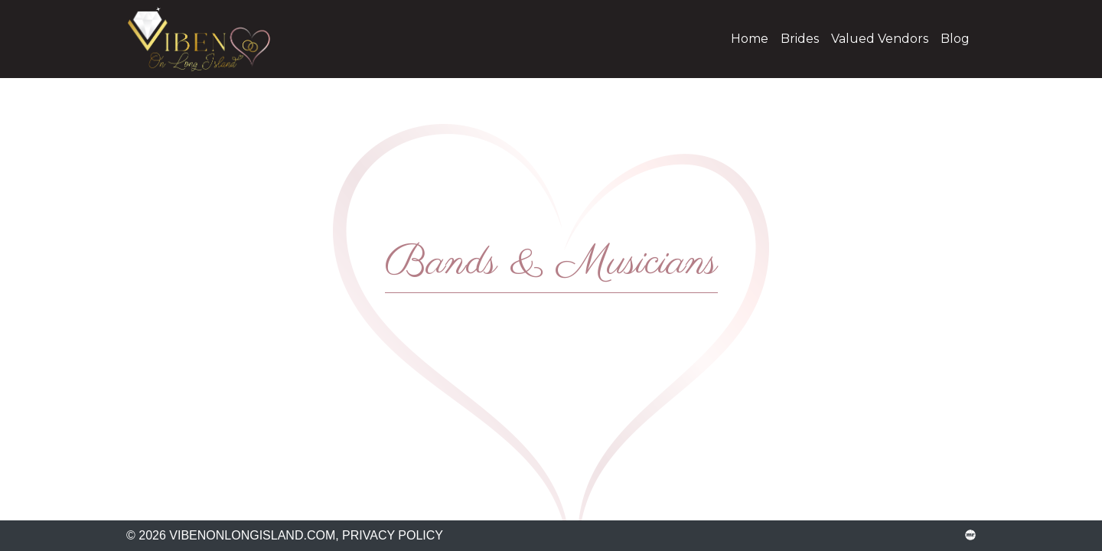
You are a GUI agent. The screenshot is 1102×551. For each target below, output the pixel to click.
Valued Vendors (879, 38)
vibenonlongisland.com (210, 39)
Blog (955, 38)
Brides (800, 38)
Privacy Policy (392, 535)
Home (749, 38)
